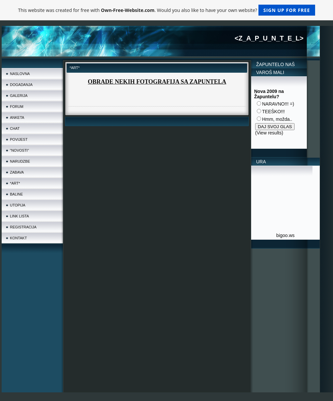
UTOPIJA (17, 205)
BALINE (16, 194)
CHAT (15, 128)
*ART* (15, 183)
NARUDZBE (20, 161)
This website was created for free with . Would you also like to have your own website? (166, 10)
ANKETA (17, 118)
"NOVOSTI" (19, 150)
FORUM (16, 107)
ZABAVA (17, 172)
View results (269, 132)
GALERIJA (19, 96)
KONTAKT (18, 238)
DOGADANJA (21, 85)
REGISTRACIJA (23, 227)
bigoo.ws (285, 235)
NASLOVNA (20, 74)
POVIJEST (19, 139)
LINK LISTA (19, 216)
